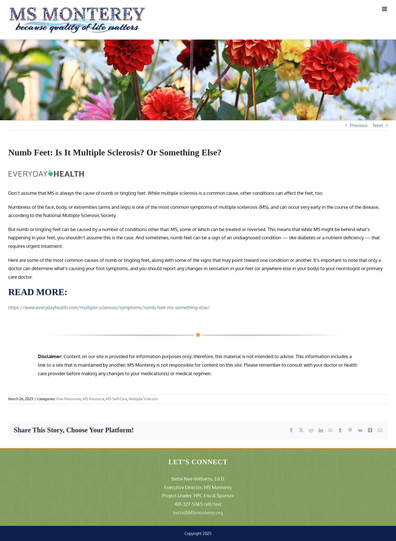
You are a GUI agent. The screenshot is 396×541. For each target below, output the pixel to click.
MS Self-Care (116, 399)
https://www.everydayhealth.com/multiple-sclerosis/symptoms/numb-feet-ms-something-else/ (109, 307)
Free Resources (68, 399)
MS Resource (93, 399)
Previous (359, 125)
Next (378, 125)
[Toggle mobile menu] (385, 9)
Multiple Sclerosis (143, 399)
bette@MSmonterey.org (198, 512)
